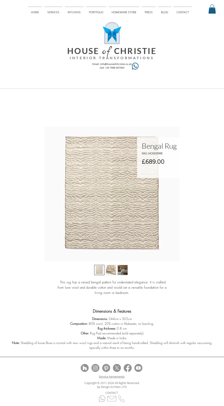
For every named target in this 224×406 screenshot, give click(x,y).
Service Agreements (112, 376)
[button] (212, 9)
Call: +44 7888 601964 (112, 67)
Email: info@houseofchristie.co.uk (112, 64)
